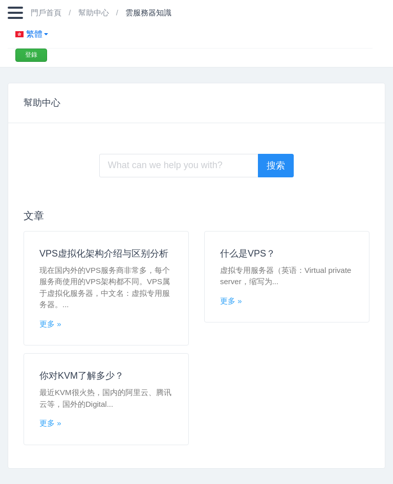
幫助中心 (94, 12)
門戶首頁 (47, 12)
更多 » (50, 323)
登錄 (31, 54)
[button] (190, 34)
